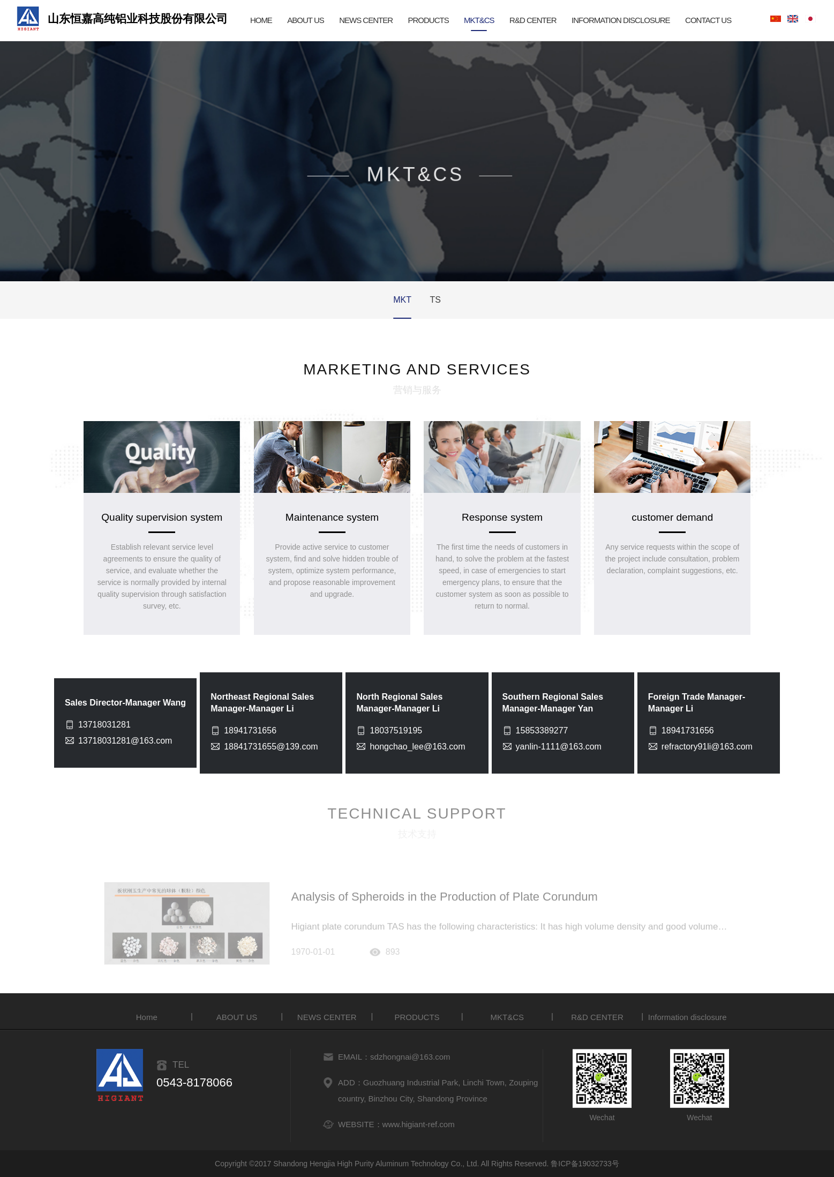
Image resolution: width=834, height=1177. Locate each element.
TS (435, 299)
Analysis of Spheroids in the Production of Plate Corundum (444, 901)
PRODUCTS (428, 20)
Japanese (810, 18)
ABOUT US (305, 20)
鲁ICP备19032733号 (585, 1163)
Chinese (775, 19)
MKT (402, 299)
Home (146, 1017)
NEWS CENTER (366, 20)
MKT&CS (479, 20)
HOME (261, 20)
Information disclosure (621, 20)
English (792, 18)
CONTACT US (708, 20)
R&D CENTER (533, 20)
